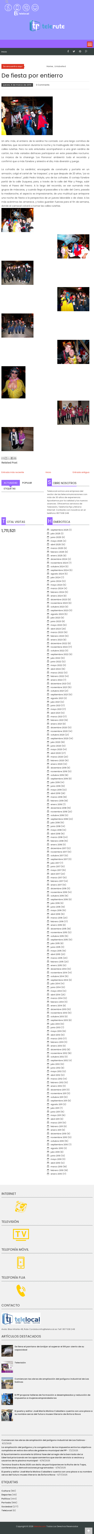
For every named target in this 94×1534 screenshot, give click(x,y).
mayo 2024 (56, 584)
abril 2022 (56, 669)
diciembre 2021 (58, 683)
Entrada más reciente (12, 472)
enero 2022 (57, 679)
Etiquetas (10, 488)
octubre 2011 (57, 1097)
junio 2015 (56, 947)
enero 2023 (57, 639)
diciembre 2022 (59, 643)
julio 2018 (55, 822)
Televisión (20, 1362)
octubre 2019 (57, 775)
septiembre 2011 (59, 1100)
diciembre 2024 (59, 559)
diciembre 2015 (58, 928)
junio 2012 (56, 1067)
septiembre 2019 (59, 778)
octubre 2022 (58, 650)
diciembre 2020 (59, 727)
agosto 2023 (57, 614)
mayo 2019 (56, 789)
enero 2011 (56, 1129)
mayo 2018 (56, 829)
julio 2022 (55, 658)
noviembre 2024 (59, 562)
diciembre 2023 (59, 599)
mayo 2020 (56, 749)
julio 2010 (55, 1151)
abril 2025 (56, 544)
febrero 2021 (57, 720)
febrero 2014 (57, 1001)
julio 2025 (55, 533)
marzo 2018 (56, 837)
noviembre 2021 (59, 687)
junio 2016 (56, 906)
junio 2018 (56, 826)
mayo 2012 (56, 1071)
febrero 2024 (57, 592)
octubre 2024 (58, 566)
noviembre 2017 (59, 851)
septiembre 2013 (59, 1020)
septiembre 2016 (59, 899)
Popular (27, 482)
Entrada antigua (81, 472)
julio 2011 (55, 1108)
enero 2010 (56, 1173)
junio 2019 (56, 786)
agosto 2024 (57, 573)
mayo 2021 (56, 709)
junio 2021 (56, 705)
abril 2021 (55, 712)
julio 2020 (55, 742)
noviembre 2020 (59, 731)
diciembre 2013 (58, 1009)
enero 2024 (57, 595)
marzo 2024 (57, 588)
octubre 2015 (57, 936)
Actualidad (10, 482)
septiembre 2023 (60, 610)
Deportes (6, 1494)
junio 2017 (55, 866)
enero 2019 (56, 804)
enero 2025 (57, 555)
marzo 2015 (56, 958)
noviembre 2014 (59, 972)
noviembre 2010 (59, 1137)
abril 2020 (56, 753)
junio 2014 (56, 987)
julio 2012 (55, 1064)
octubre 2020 (58, 734)
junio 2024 (56, 581)
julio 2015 (55, 943)
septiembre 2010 (59, 1144)
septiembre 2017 (59, 859)
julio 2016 (55, 903)
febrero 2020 (57, 760)
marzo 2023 (57, 632)
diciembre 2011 (58, 1089)
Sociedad (6, 1506)
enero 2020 (57, 764)
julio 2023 (55, 617)
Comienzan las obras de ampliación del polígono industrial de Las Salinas (43, 1440)
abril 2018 (55, 833)
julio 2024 (56, 577)
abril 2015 (55, 954)
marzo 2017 (56, 877)
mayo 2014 (56, 990)
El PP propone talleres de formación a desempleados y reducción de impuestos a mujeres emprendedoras (52, 1396)
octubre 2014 (57, 976)
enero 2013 (56, 1045)
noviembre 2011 (58, 1093)
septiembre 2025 (60, 529)
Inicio (4, 52)
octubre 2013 (57, 1016)
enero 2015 (56, 965)
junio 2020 (56, 745)
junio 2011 (55, 1111)
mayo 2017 (56, 870)
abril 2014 (55, 994)
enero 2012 (56, 1086)
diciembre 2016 (58, 888)
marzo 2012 (56, 1078)
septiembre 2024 (60, 570)
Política (5, 1498)
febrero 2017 (57, 881)
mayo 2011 (56, 1115)
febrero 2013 (57, 1042)
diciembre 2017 (58, 848)
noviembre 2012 (59, 1053)
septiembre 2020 (60, 738)
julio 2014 (55, 983)
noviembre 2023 (59, 603)
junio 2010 (56, 1155)
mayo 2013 (56, 1031)
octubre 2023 (58, 606)
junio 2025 (56, 537)
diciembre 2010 (58, 1133)
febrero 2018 (57, 840)
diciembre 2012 (58, 1049)
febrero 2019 (57, 800)
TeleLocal (6, 1510)
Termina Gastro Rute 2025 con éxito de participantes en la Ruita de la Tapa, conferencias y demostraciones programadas (43, 1466)
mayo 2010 (56, 1159)
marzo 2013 (56, 1038)
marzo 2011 (56, 1122)
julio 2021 (55, 701)
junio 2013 (56, 1027)
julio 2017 (55, 862)
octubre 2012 (57, 1056)
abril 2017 (55, 873)
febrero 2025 (57, 551)
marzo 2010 (56, 1166)
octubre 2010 (57, 1141)
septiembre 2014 (59, 980)
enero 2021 (56, 723)
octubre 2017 (57, 855)
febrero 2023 (57, 636)
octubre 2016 (57, 895)
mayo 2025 (56, 540)
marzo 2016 (56, 917)
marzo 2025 (57, 548)
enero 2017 (56, 884)
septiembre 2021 (59, 694)
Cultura (5, 1490)
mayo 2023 (56, 625)
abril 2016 (55, 914)
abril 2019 (55, 793)
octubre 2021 (57, 690)
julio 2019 (55, 782)
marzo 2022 (57, 672)
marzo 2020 (57, 756)
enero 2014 (56, 1005)
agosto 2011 (56, 1104)
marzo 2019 (56, 797)
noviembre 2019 (59, 771)
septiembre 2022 (60, 654)
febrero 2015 (57, 961)
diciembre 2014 (59, 968)
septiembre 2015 (59, 939)
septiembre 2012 (59, 1060)
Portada (6, 1502)
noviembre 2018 (59, 811)
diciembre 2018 (58, 807)
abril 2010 (55, 1162)
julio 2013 (55, 1023)
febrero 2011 (57, 1126)
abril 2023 (56, 628)
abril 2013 (55, 1034)
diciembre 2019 (58, 767)
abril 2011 (55, 1119)
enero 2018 (56, 844)
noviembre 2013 (59, 1012)
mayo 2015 (56, 950)
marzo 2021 (56, 716)
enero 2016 (56, 925)
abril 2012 (55, 1075)
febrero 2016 (57, 921)
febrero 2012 (57, 1082)
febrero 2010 (57, 1170)
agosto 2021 (57, 698)
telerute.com (40, 1526)
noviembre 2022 (59, 646)
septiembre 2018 (59, 819)
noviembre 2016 (59, 892)
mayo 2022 (56, 665)
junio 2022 (56, 661)
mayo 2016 (56, 910)
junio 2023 (56, 621)
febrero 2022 (57, 676)
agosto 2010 (57, 1148)
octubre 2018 (57, 815)
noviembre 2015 (59, 932)
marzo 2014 (57, 998)
